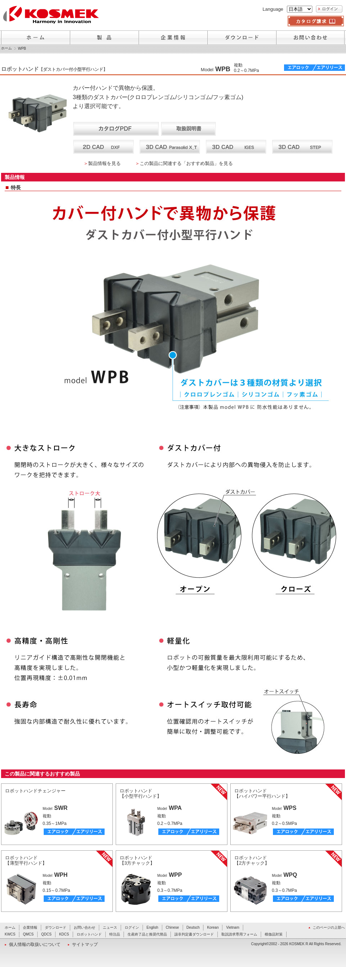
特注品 (114, 934)
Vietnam (232, 927)
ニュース (110, 927)
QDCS (46, 934)
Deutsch (193, 927)
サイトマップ (85, 944)
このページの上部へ (329, 927)
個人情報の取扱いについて (35, 944)
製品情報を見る (104, 163)
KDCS (64, 934)
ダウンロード (55, 927)
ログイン (132, 927)
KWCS (10, 934)
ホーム (6, 48)
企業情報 (30, 927)
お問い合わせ (84, 927)
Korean (212, 927)
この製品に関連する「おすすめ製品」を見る (186, 163)
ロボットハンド (89, 934)
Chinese (172, 927)
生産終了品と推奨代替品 (147, 934)
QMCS (28, 934)
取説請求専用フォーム (239, 934)
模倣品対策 (274, 934)
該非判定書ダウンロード (194, 934)
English (152, 927)
